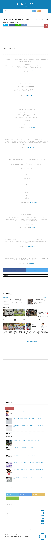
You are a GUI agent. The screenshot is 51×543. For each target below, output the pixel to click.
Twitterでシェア (36, 270)
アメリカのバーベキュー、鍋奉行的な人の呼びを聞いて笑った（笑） (26, 440)
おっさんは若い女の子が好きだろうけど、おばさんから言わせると (26, 411)
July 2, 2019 (32, 227)
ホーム (18, 529)
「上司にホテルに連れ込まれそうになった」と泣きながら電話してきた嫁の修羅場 (28, 463)
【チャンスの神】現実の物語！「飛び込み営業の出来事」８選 (25, 433)
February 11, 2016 (31, 246)
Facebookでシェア (14, 270)
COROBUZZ (26, 4)
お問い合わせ (31, 529)
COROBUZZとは (24, 529)
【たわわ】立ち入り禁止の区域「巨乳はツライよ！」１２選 (24, 447)
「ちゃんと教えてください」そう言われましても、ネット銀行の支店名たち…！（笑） (28, 477)
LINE (18, 24)
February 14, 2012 (30, 95)
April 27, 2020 (32, 127)
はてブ (24, 24)
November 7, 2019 (33, 71)
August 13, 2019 (33, 202)
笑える (16, 22)
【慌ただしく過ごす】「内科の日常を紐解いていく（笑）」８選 (25, 455)
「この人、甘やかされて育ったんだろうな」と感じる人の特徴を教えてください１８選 (28, 470)
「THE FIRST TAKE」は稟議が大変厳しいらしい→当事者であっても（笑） (27, 418)
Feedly (13, 498)
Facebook (11, 24)
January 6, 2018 (31, 263)
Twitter (5, 24)
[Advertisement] (25, 37)
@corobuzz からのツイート (33, 341)
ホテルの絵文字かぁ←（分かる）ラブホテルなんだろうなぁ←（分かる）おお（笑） (28, 426)
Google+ (39, 494)
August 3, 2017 (31, 147)
